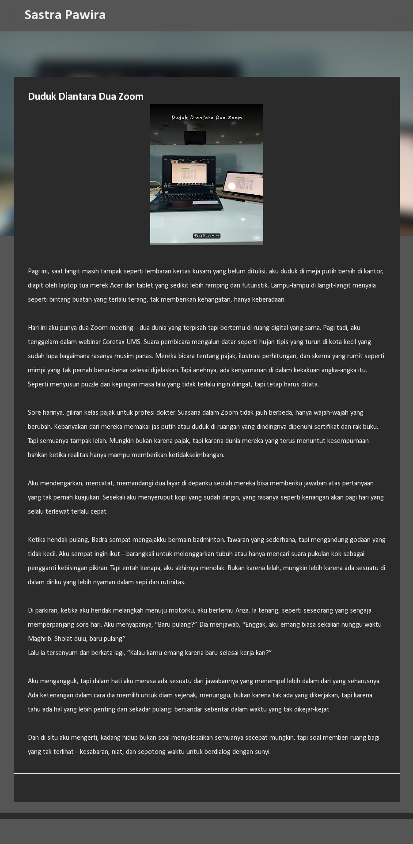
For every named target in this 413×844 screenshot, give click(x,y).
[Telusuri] (118, 15)
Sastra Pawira (65, 15)
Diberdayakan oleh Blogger (206, 831)
